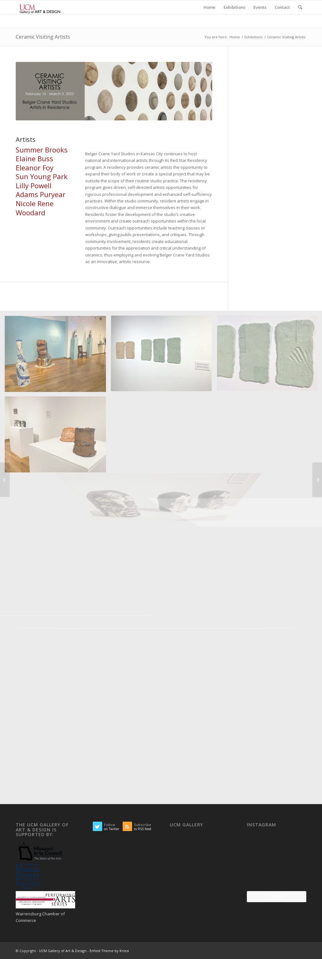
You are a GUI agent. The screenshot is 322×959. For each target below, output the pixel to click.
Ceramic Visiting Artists (43, 36)
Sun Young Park (42, 176)
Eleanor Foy (34, 167)
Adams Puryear (40, 194)
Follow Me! (276, 896)
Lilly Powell (34, 185)
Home (235, 37)
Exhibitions (253, 37)
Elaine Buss (34, 158)
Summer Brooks (42, 149)
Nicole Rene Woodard (34, 208)
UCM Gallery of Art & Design (62, 950)
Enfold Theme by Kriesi (109, 950)
